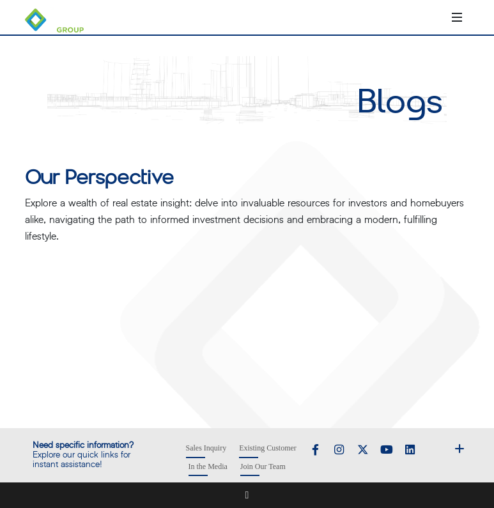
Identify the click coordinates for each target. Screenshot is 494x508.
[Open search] (437, 17)
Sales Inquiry (206, 447)
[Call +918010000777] (405, 17)
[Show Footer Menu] (459, 447)
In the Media (208, 466)
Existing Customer (268, 447)
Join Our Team (263, 466)
